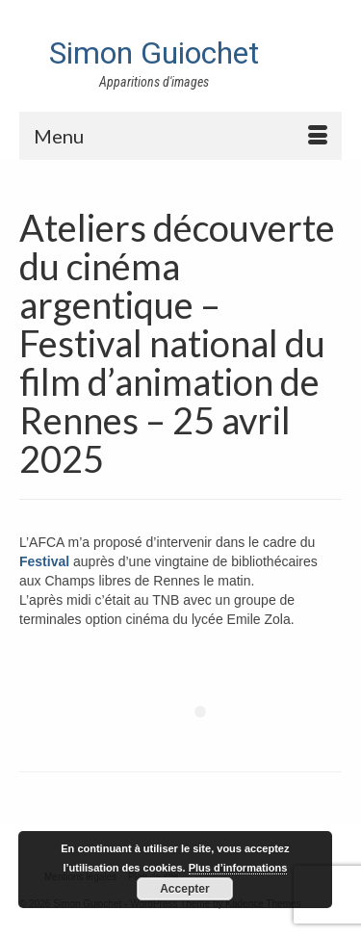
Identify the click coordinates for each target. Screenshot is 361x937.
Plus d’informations (238, 867)
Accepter (184, 889)
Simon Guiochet (154, 53)
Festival (44, 561)
